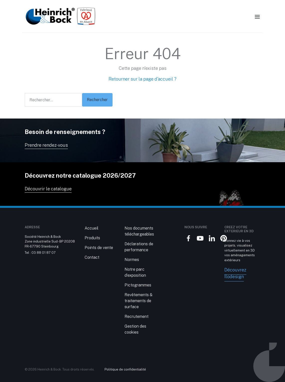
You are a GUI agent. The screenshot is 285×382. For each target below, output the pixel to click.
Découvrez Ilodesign (235, 273)
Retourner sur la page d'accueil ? (142, 79)
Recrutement (136, 316)
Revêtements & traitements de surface (138, 300)
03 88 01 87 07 (43, 253)
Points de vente (99, 247)
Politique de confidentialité (125, 369)
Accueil (91, 228)
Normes (132, 259)
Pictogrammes (138, 285)
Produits (92, 238)
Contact (92, 257)
